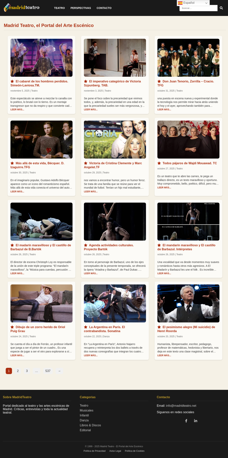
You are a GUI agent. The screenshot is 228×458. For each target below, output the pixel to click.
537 (48, 371)
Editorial (85, 430)
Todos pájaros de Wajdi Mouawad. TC (190, 163)
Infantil (84, 415)
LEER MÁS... (17, 109)
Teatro (59, 7)
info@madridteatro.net (181, 405)
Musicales (86, 410)
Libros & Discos (90, 425)
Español (186, 3)
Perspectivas (81, 7)
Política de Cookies (134, 451)
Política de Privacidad (94, 451)
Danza (84, 420)
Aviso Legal (115, 451)
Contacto (104, 7)
